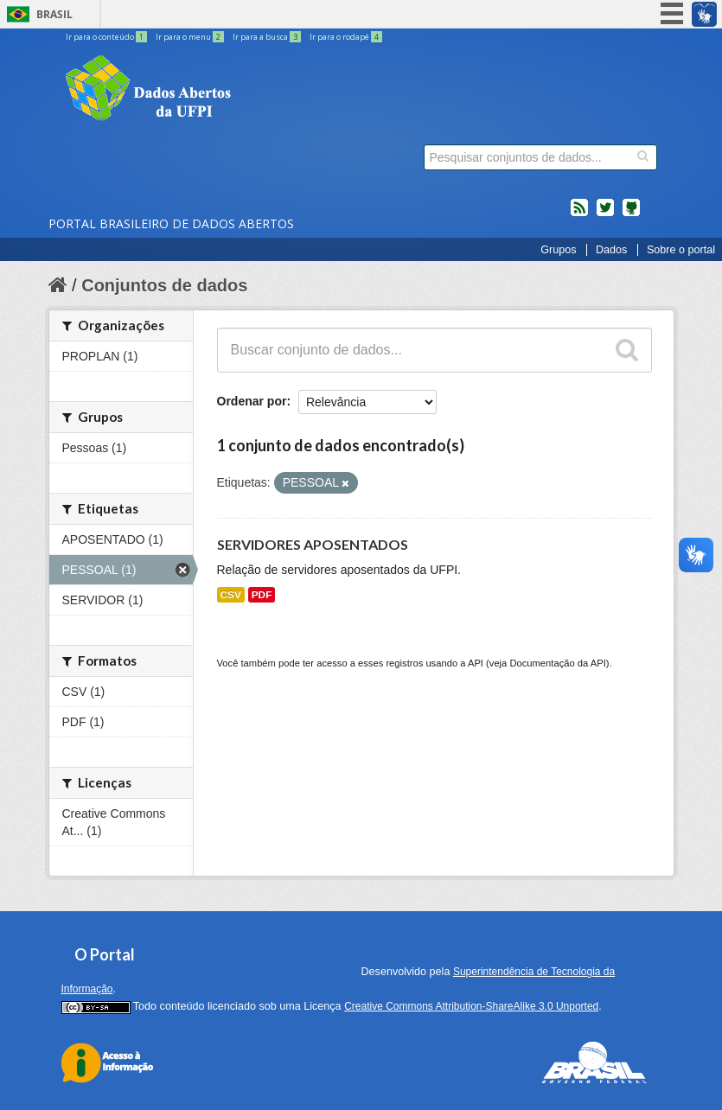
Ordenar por (252, 401)
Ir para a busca (268, 36)
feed (579, 214)
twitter (605, 214)
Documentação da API (557, 663)
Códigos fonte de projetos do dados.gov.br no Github (631, 214)
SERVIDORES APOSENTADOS (312, 544)
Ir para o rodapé (346, 36)
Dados (611, 250)
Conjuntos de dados (164, 285)
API (475, 663)
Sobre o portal (681, 250)
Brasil (54, 14)
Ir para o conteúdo (107, 36)
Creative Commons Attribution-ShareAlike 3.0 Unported (471, 1006)
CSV (230, 595)
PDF (262, 595)
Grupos (558, 250)
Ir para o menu (191, 36)
